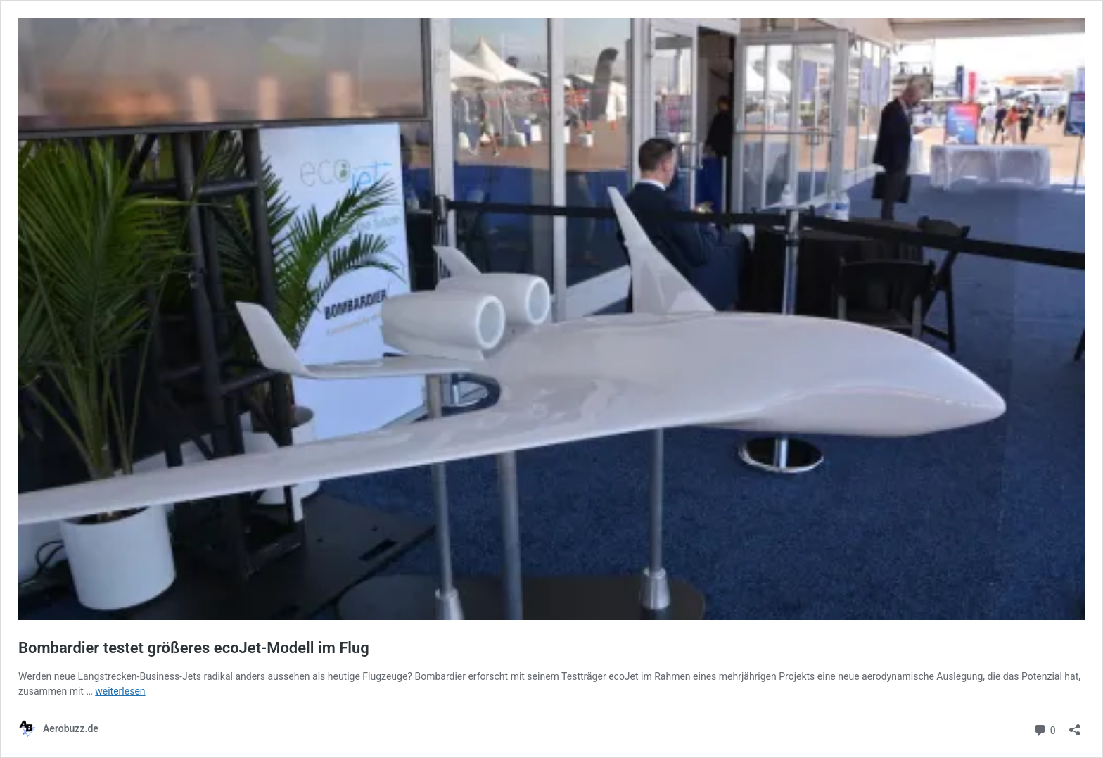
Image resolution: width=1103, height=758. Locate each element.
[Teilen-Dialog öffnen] (1075, 725)
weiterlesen (120, 691)
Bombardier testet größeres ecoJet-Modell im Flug (193, 648)
